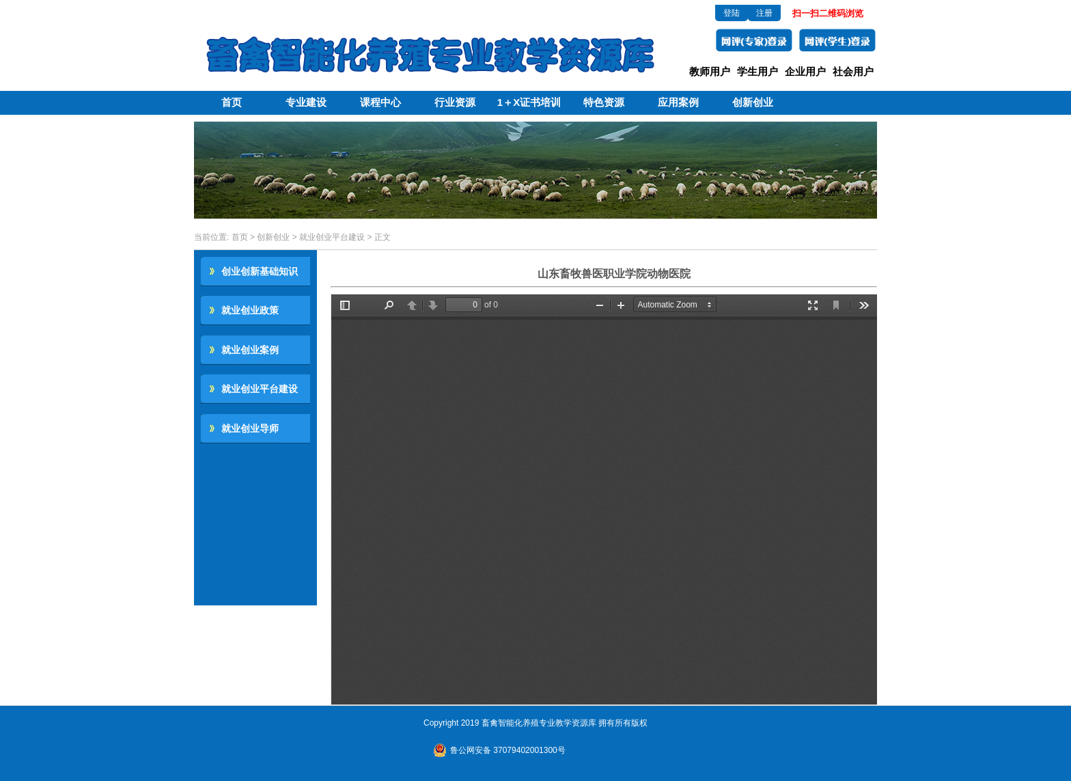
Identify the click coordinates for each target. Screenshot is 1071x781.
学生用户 (757, 71)
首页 (231, 102)
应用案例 (678, 102)
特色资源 (603, 102)
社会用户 (853, 71)
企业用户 (805, 71)
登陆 (731, 13)
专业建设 (306, 102)
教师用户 (709, 71)
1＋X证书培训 (529, 102)
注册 (764, 13)
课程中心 (380, 102)
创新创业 (752, 102)
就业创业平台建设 (332, 237)
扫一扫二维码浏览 (827, 13)
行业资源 (454, 102)
